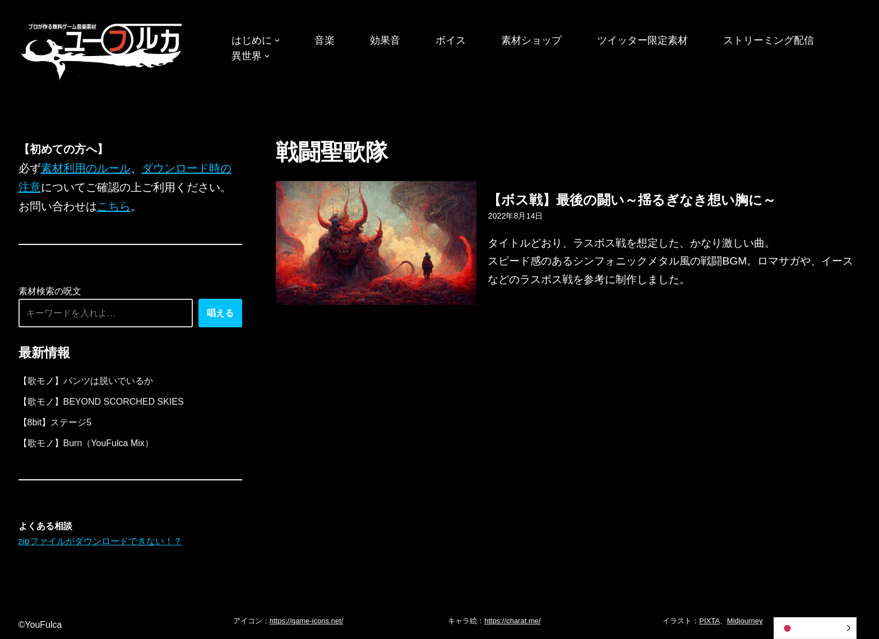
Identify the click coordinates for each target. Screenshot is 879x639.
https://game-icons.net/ (307, 621)
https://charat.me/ (512, 621)
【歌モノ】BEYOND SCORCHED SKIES (101, 401)
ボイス (451, 40)
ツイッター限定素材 (642, 40)
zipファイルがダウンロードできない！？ (100, 541)
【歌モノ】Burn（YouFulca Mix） (86, 443)
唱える (220, 313)
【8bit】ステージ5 (55, 422)
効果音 (385, 40)
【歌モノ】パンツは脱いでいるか (85, 381)
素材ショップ (531, 40)
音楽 (324, 40)
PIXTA (709, 621)
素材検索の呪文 (49, 291)
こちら (114, 206)
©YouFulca (40, 624)
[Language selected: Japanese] (815, 628)
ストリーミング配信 (768, 40)
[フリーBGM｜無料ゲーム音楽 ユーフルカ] (102, 49)
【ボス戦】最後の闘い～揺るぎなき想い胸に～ (632, 199)
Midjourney (745, 621)
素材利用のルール (86, 168)
